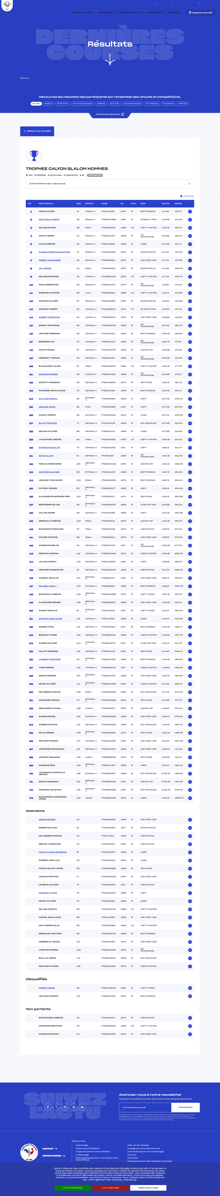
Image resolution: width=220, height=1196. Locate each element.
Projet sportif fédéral (87, 1162)
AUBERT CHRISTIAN (49, 330)
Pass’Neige (82, 1158)
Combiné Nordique (132, 117)
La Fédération (154, 12)
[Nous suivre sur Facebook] (202, 3)
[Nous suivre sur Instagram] (208, 3)
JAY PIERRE (45, 282)
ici (172, 1133)
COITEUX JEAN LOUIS (50, 632)
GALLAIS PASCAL (48, 412)
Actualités (173, 12)
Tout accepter (72, 1188)
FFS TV (195, 3)
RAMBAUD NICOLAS (49, 461)
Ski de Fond (62, 117)
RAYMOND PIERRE (48, 388)
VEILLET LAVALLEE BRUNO (53, 865)
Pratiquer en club (82, 12)
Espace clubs (164, 3)
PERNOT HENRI (47, 1001)
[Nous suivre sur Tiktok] (211, 3)
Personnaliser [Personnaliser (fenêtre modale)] (148, 1188)
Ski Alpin (36, 117)
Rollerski (101, 117)
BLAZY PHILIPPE (48, 436)
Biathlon (48, 117)
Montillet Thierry (48, 599)
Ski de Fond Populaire (83, 117)
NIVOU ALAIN (46, 469)
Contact (48, 1162)
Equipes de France (130, 12)
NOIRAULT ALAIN (48, 906)
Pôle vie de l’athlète (138, 1158)
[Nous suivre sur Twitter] (205, 3)
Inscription (185, 1121)
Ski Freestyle (152, 117)
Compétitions (105, 12)
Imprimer (187, 209)
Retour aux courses (37, 144)
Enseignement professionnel (143, 1162)
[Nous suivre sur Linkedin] (215, 3)
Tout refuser (110, 1188)
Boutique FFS (181, 3)
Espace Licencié (200, 12)
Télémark (182, 117)
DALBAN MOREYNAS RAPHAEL (55, 265)
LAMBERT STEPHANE (50, 673)
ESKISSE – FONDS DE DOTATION (140, 3)
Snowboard (168, 117)
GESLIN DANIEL (47, 833)
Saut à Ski (114, 117)
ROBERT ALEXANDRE (50, 273)
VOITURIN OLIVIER (49, 485)
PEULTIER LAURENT (49, 233)
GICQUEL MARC (47, 420)
